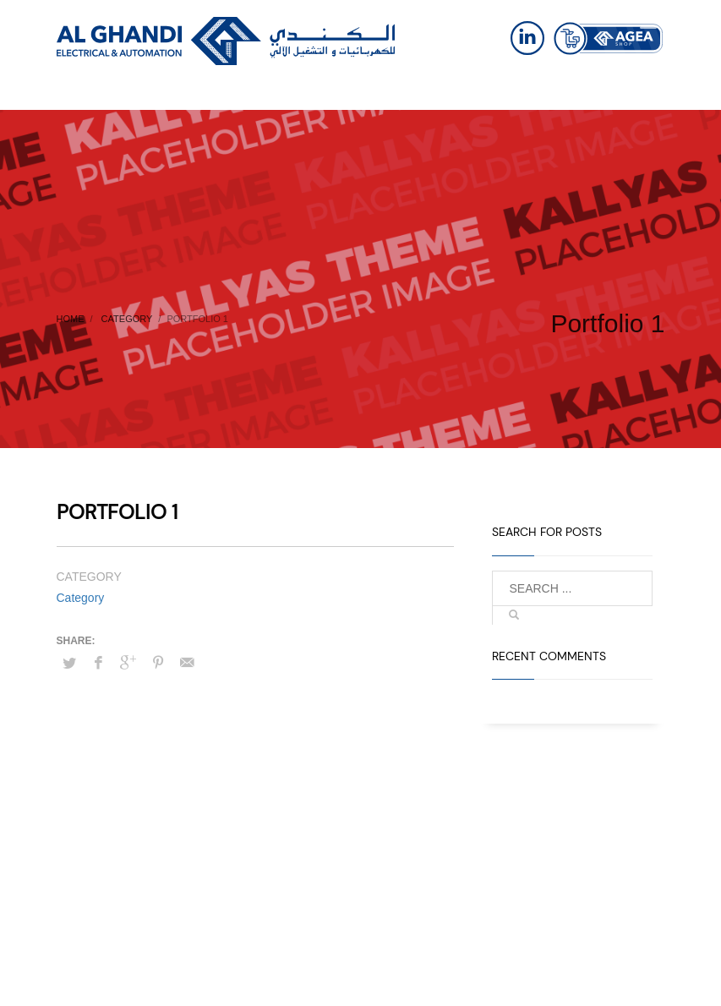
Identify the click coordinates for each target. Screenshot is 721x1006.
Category (81, 597)
